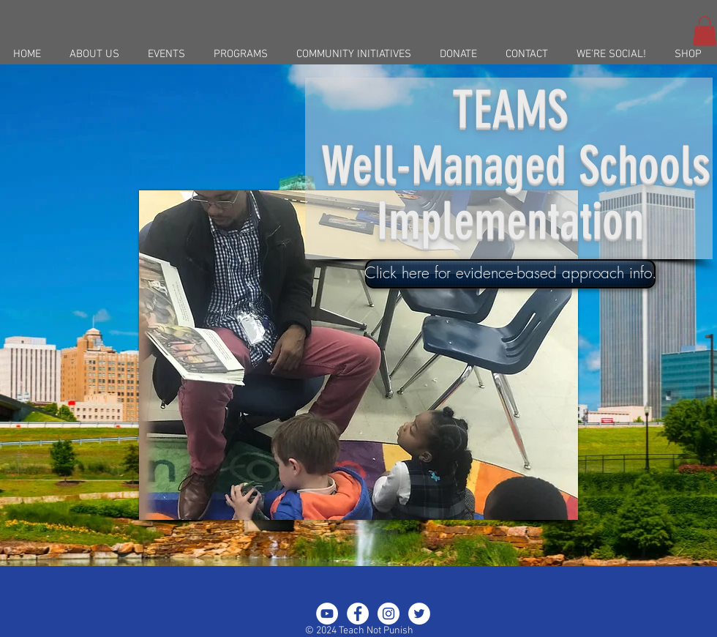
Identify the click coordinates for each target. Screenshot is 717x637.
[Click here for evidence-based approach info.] (510, 273)
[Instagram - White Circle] (388, 614)
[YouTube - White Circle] (327, 614)
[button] (704, 31)
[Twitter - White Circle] (419, 614)
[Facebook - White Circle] (358, 614)
